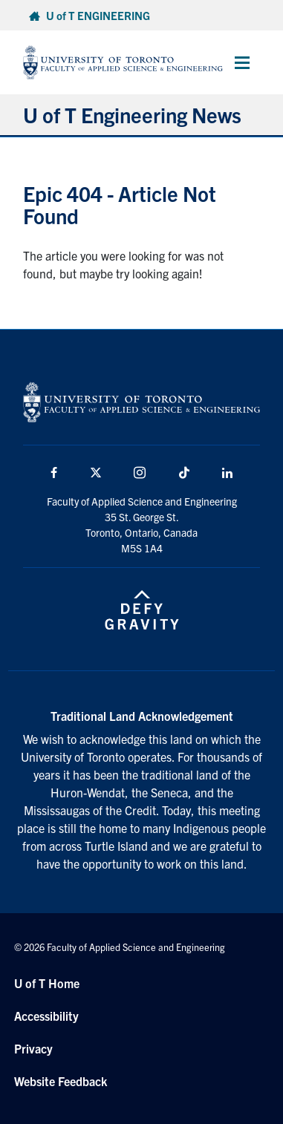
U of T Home (46, 983)
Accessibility (46, 1015)
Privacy (33, 1048)
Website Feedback (60, 1081)
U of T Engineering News (132, 114)
